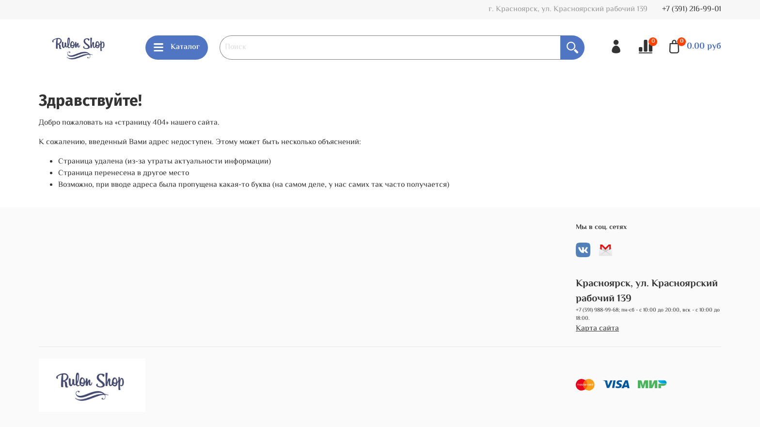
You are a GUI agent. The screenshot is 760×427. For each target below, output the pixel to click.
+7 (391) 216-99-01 (691, 9)
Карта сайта (597, 329)
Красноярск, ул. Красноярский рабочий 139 (647, 291)
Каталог (177, 47)
